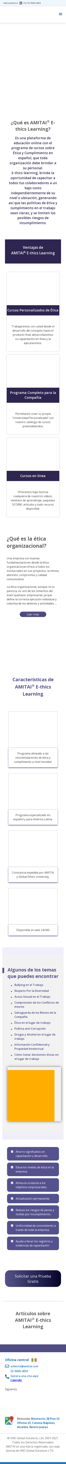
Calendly (16, 1380)
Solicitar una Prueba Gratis (33, 1278)
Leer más (33, 614)
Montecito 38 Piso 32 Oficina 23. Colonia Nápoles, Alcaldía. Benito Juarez (38, 1423)
